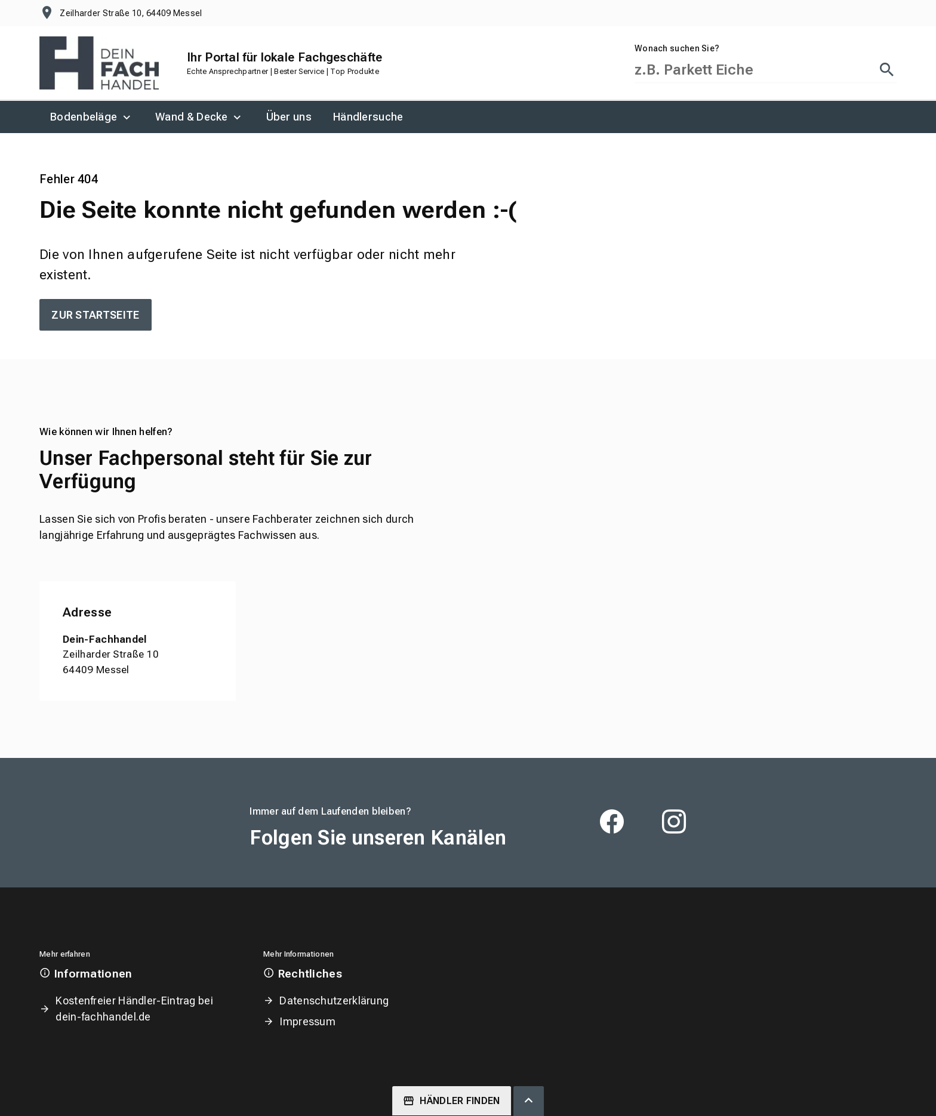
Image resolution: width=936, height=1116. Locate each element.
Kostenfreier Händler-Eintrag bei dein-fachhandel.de (134, 1008)
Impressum (307, 1021)
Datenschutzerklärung (334, 1000)
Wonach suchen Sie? (677, 48)
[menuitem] (91, 117)
